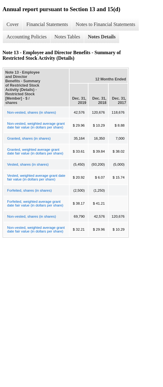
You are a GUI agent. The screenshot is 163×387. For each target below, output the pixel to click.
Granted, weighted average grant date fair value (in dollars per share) (35, 151)
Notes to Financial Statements (105, 24)
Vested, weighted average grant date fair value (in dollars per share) (36, 177)
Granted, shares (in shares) (29, 138)
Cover (13, 24)
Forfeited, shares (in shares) (29, 190)
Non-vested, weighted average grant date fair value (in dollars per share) (36, 125)
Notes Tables (67, 36)
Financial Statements (47, 24)
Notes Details (101, 36)
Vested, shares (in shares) (28, 164)
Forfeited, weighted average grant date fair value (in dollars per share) (35, 203)
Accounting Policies (27, 36)
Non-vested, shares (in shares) (31, 112)
